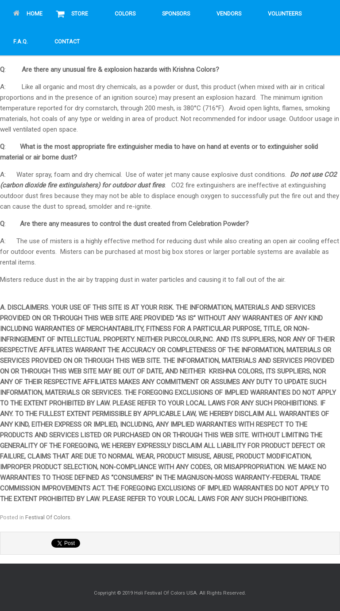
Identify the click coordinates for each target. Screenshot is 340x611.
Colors (125, 14)
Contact (67, 42)
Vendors (228, 14)
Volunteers (284, 14)
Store (79, 14)
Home (27, 14)
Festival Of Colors (47, 517)
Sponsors (176, 14)
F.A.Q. (20, 42)
